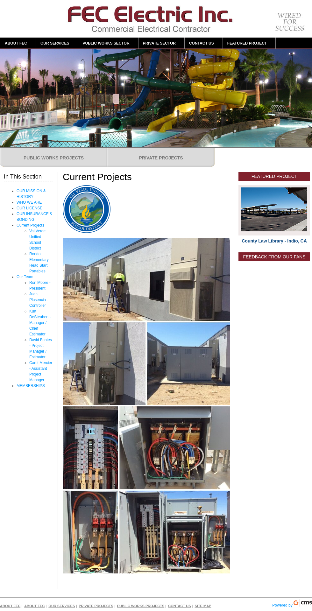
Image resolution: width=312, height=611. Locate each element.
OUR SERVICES (54, 43)
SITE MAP (203, 606)
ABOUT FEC (16, 43)
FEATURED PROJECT (247, 43)
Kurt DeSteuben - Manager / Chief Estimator (40, 322)
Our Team (25, 277)
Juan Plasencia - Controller (38, 300)
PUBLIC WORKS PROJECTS (54, 157)
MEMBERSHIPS (31, 385)
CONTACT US (201, 43)
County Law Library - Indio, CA (274, 240)
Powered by (292, 603)
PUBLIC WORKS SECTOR (105, 43)
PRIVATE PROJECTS (161, 157)
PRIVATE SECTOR (159, 43)
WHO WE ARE (29, 202)
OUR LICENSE (29, 208)
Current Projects (30, 225)
